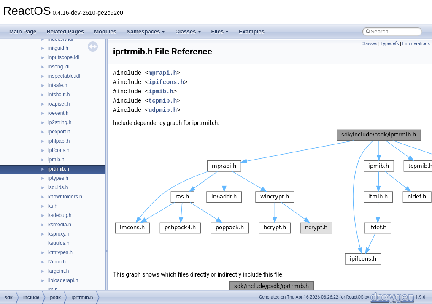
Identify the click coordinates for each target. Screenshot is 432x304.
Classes (188, 31)
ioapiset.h (59, 104)
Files (220, 31)
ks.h (52, 206)
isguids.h (58, 187)
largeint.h (58, 271)
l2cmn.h (57, 262)
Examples (252, 31)
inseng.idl (59, 67)
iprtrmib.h (58, 169)
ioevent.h (58, 113)
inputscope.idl (63, 57)
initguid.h (58, 48)
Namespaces (146, 31)
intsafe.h (57, 85)
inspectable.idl (64, 76)
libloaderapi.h (63, 280)
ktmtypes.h (60, 252)
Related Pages (65, 31)
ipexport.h (59, 132)
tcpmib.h (162, 101)
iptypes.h (58, 178)
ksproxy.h (58, 234)
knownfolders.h (65, 197)
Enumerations (416, 43)
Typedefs (390, 43)
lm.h (53, 290)
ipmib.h (56, 160)
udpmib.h (162, 110)
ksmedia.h (59, 225)
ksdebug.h (59, 215)
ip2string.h (59, 122)
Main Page (22, 31)
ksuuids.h (59, 243)
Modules (105, 31)
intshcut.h (59, 95)
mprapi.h (162, 73)
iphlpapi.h (59, 141)
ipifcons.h (59, 150)
